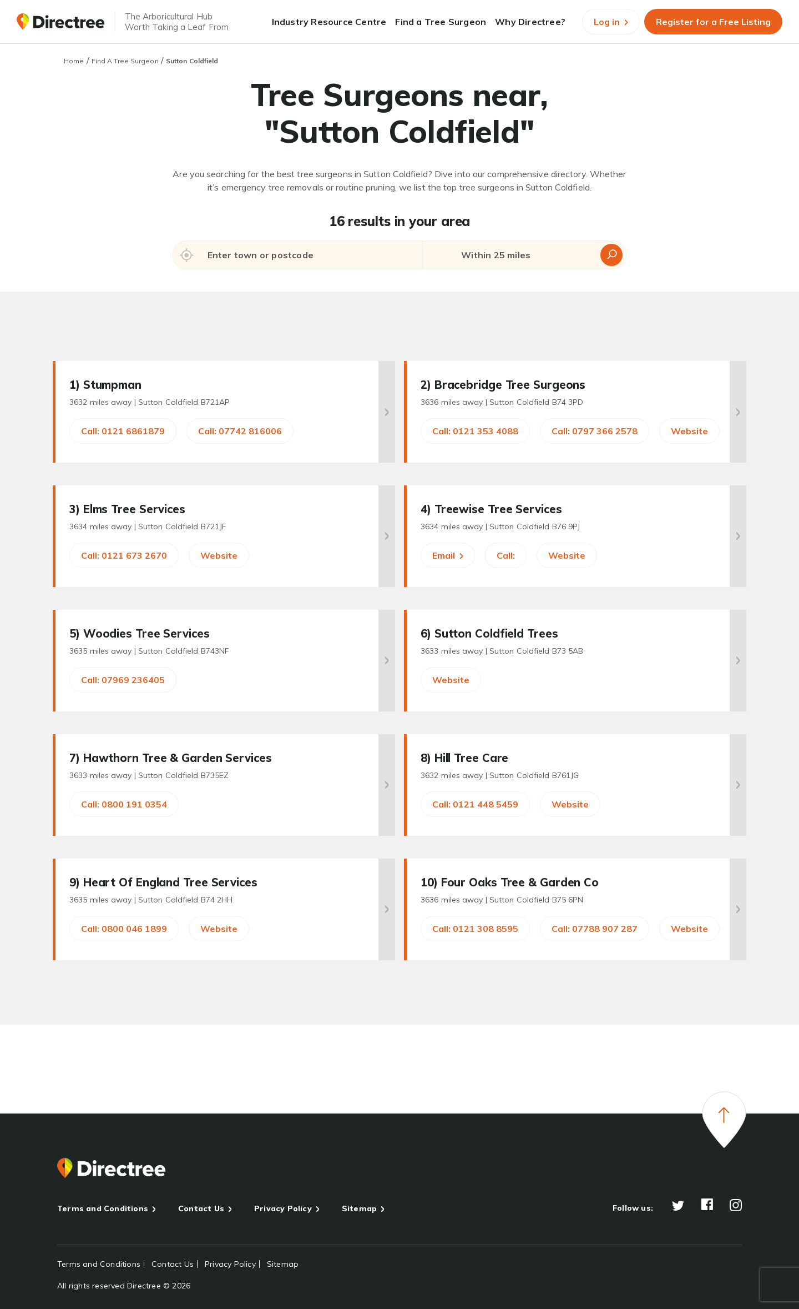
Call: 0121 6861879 (123, 431)
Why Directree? (530, 21)
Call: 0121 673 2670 (124, 555)
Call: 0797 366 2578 (595, 431)
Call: (506, 555)
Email (447, 555)
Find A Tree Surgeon (125, 61)
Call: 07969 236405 (123, 679)
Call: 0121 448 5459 (475, 804)
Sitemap (359, 1208)
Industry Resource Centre (329, 21)
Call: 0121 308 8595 (475, 928)
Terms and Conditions (102, 1208)
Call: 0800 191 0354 (124, 804)
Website (689, 431)
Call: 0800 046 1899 (124, 928)
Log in (611, 21)
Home (74, 61)
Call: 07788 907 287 (595, 928)
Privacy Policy (283, 1208)
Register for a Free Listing (713, 21)
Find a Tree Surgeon (440, 21)
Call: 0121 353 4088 (475, 431)
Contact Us (201, 1208)
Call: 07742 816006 (240, 431)
